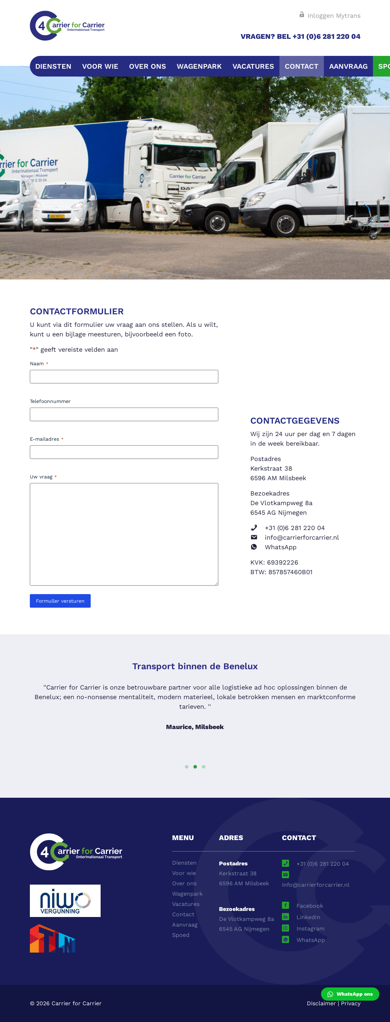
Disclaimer (321, 1003)
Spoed (180, 935)
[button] (186, 767)
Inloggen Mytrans (329, 15)
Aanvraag (348, 66)
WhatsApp (280, 547)
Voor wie (100, 66)
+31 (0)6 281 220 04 (295, 527)
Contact (302, 66)
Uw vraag (43, 477)
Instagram (310, 928)
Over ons (147, 66)
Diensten (53, 66)
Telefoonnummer (50, 401)
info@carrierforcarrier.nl (302, 537)
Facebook (309, 905)
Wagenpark (199, 66)
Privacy (350, 1003)
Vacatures (253, 66)
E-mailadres (47, 439)
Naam (39, 364)
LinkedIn (308, 917)
